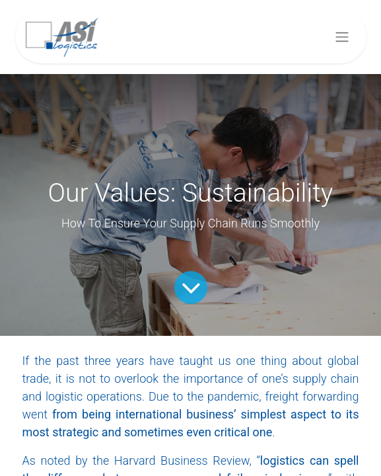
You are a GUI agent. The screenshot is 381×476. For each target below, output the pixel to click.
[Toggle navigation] (342, 37)
